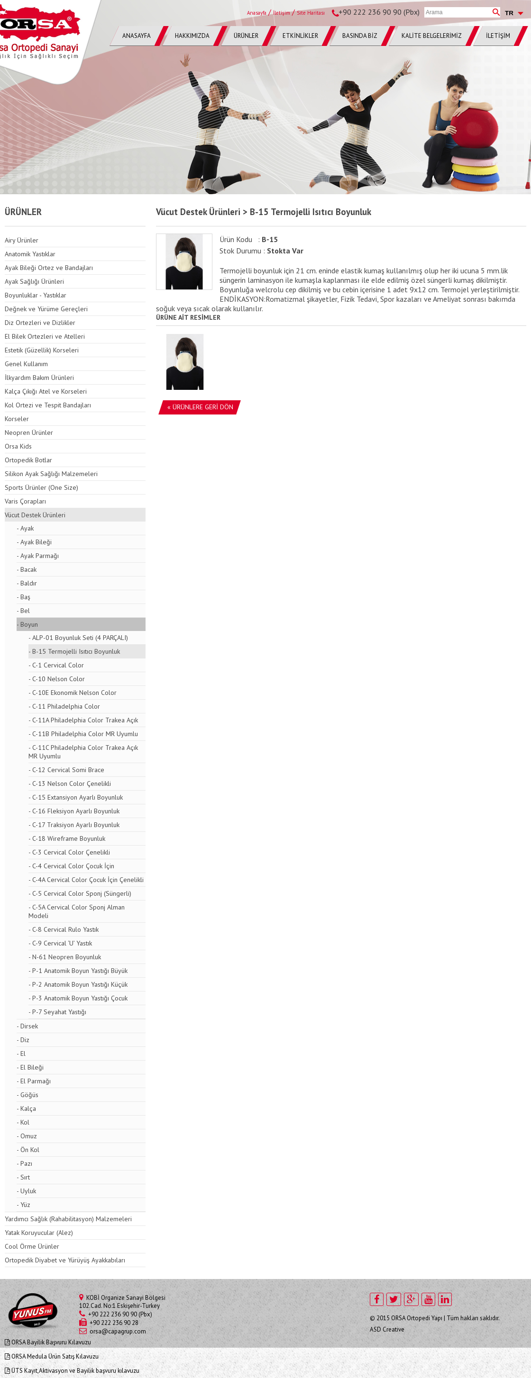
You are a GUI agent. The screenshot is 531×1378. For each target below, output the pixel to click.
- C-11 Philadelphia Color (64, 706)
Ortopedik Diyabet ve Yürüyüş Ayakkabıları (65, 1260)
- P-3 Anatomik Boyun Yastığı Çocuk (78, 998)
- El (21, 1053)
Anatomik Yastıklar (30, 254)
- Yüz (23, 1204)
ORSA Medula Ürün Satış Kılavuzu (52, 1356)
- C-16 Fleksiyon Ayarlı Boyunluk (73, 811)
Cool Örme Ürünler (32, 1246)
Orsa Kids (18, 446)
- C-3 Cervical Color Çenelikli (69, 852)
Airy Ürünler (21, 240)
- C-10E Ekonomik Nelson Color (72, 692)
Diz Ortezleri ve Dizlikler (40, 322)
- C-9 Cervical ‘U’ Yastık (60, 943)
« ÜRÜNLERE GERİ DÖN (200, 407)
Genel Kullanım (26, 364)
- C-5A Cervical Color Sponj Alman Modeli (76, 911)
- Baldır (27, 583)
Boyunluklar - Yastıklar (35, 295)
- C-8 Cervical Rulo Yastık (63, 929)
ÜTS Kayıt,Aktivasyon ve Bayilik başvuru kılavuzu (72, 1371)
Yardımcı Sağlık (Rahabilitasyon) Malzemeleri (68, 1219)
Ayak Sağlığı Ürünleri (34, 281)
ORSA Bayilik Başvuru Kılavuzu (48, 1342)
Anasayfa (256, 12)
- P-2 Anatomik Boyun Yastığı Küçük (78, 984)
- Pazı (24, 1163)
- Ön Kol (28, 1149)
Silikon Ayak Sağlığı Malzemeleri (51, 473)
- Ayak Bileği (34, 542)
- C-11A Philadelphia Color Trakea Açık (83, 720)
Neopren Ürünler (29, 432)
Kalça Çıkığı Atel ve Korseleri (46, 391)
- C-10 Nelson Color (56, 679)
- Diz (23, 1040)
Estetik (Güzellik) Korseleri (42, 350)
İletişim (281, 12)
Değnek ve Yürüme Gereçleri (46, 309)
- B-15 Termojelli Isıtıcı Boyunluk (74, 651)
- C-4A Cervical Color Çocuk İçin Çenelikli (86, 879)
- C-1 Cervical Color (56, 665)
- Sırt (23, 1177)
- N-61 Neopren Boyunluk (64, 957)
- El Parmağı (34, 1081)
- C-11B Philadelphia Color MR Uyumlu (83, 734)
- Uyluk (26, 1191)
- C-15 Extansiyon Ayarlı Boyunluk (75, 797)
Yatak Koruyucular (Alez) (39, 1232)
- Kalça (26, 1108)
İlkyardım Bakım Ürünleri (39, 377)
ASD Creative (387, 1329)
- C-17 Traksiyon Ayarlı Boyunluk (73, 824)
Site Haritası (311, 12)
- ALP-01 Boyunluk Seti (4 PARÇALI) (78, 637)
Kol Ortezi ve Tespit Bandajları (48, 405)
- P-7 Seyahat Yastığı (57, 1012)
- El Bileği (30, 1067)
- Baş (23, 597)
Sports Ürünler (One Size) (41, 487)
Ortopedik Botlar (28, 460)
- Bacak (27, 569)
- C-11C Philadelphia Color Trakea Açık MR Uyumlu (83, 751)
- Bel (23, 610)
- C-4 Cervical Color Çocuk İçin (71, 866)
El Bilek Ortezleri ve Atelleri (45, 336)
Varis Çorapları (25, 501)
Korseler (17, 418)
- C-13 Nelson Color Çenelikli (69, 783)
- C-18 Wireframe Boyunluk (66, 838)
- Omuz (27, 1136)
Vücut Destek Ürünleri (35, 515)
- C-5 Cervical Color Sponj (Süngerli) (79, 893)
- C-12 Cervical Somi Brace (66, 770)
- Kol (23, 1122)
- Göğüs (27, 1094)
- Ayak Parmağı (38, 555)
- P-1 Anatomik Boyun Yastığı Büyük (78, 970)
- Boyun (27, 624)
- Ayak (25, 528)
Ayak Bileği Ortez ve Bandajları (49, 267)
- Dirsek (27, 1026)
